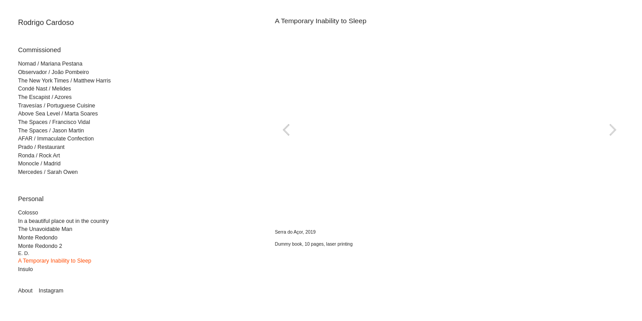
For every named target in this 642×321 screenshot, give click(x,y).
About (25, 291)
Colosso (28, 213)
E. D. (23, 253)
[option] (449, 130)
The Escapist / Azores (44, 97)
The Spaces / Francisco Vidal (54, 122)
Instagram (51, 291)
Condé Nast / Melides (44, 89)
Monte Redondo (38, 238)
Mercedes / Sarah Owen (48, 172)
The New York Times (43, 81)
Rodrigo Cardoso (46, 22)
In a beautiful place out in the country (63, 221)
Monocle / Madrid (39, 163)
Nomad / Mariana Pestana (50, 64)
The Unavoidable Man (45, 229)
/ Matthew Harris (90, 81)
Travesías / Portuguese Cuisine (56, 106)
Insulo (25, 269)
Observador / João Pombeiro (53, 72)
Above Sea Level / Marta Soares (58, 114)
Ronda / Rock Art (39, 155)
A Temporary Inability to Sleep (54, 261)
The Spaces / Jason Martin (51, 131)
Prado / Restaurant (41, 147)
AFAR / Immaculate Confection (56, 139)
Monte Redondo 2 (40, 246)
